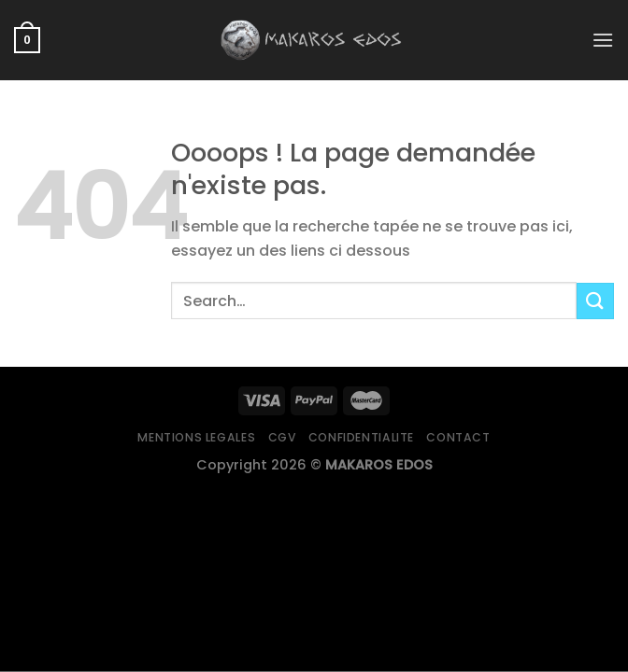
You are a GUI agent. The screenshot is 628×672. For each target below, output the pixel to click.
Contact (458, 437)
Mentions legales (196, 437)
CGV (282, 437)
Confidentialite (361, 437)
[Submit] (595, 301)
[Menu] (603, 40)
